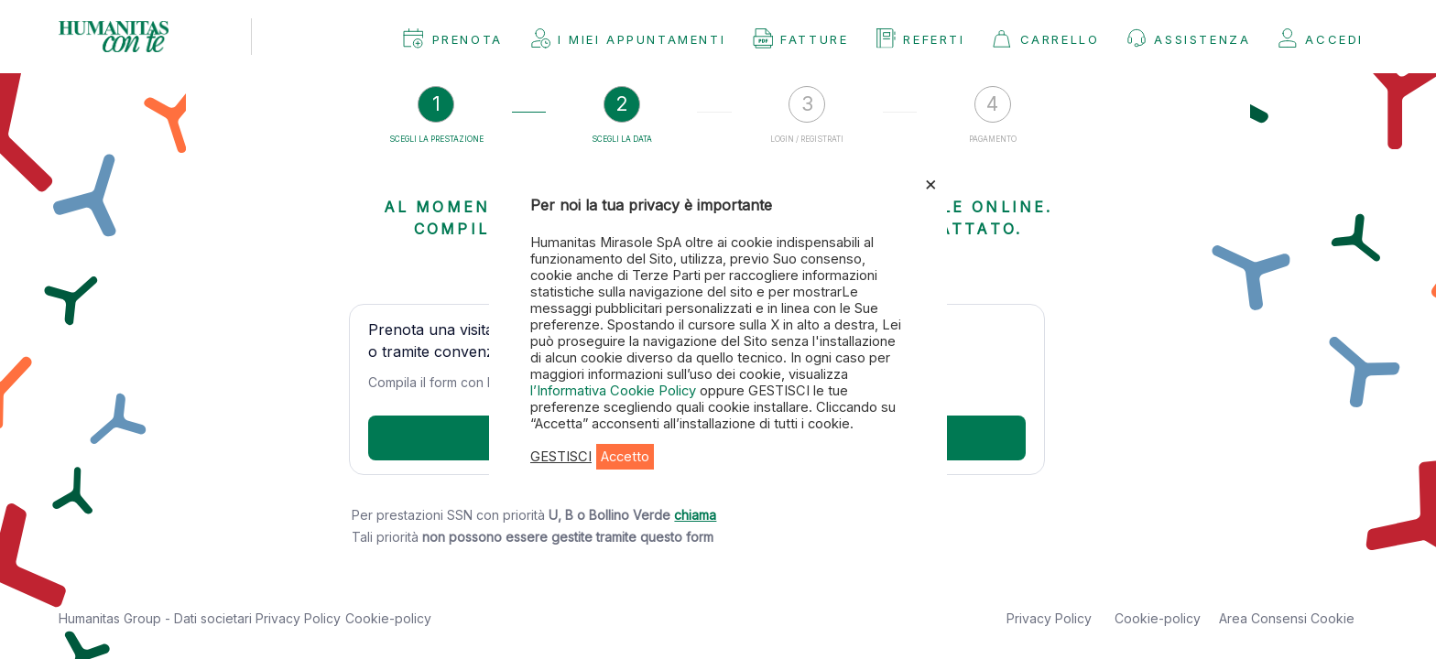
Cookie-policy (388, 618)
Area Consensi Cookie (1286, 618)
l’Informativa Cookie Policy (615, 391)
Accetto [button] (625, 456)
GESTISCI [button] (561, 456)
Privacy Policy (298, 618)
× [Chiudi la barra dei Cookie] (931, 183)
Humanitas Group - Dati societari (157, 618)
